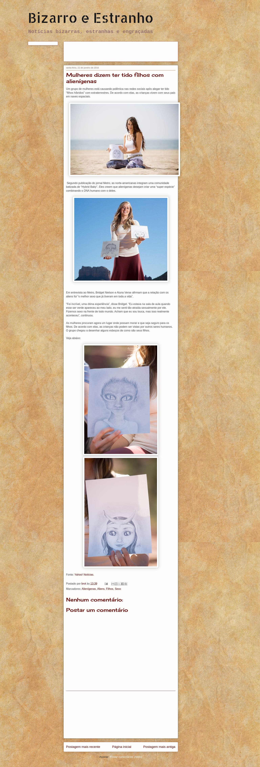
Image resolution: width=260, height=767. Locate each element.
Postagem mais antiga (159, 747)
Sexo (118, 588)
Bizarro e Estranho (90, 17)
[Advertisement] (127, 50)
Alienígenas (89, 588)
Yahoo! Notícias (83, 574)
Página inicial (121, 747)
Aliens (101, 588)
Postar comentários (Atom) (126, 756)
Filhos (109, 588)
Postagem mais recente (83, 747)
